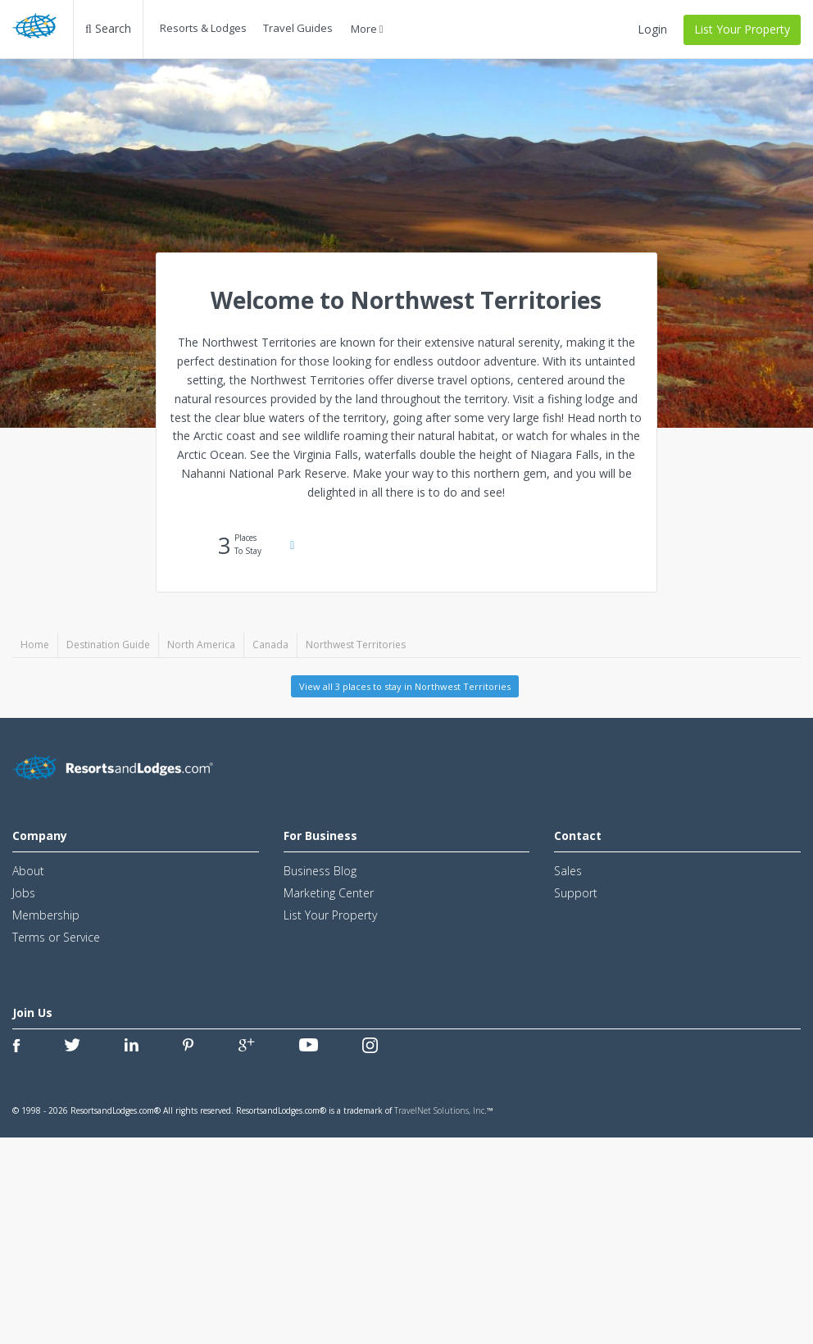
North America (201, 645)
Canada (270, 645)
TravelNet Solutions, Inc (439, 1110)
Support (575, 893)
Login (652, 29)
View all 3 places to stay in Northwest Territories (405, 686)
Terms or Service (56, 937)
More (367, 28)
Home (34, 645)
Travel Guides (298, 27)
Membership (45, 915)
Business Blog (320, 871)
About (28, 871)
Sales (568, 871)
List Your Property (742, 29)
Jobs (23, 893)
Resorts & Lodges (203, 27)
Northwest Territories (356, 645)
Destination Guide (108, 645)
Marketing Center (329, 893)
